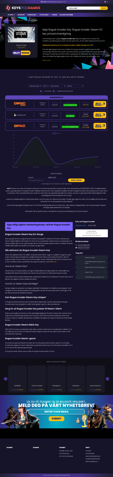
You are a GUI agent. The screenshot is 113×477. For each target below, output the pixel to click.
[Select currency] (45, 86)
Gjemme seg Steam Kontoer (62, 91)
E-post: (30, 177)
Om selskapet (90, 453)
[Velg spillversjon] (57, 86)
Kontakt (88, 451)
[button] (5, 379)
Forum (54, 15)
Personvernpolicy (92, 461)
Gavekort (21, 15)
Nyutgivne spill (64, 453)
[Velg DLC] (75, 86)
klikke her (53, 262)
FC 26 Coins (44, 15)
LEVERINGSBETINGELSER (93, 459)
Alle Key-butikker (66, 15)
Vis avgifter (45, 91)
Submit (56, 418)
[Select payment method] (35, 86)
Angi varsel (76, 180)
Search (104, 8)
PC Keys (11, 15)
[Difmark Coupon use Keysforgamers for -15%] (56, 216)
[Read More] (74, 60)
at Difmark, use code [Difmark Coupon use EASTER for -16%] (53, 2)
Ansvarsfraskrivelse (93, 456)
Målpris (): (52, 177)
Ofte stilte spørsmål (66, 456)
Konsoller (32, 15)
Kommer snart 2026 (66, 451)
